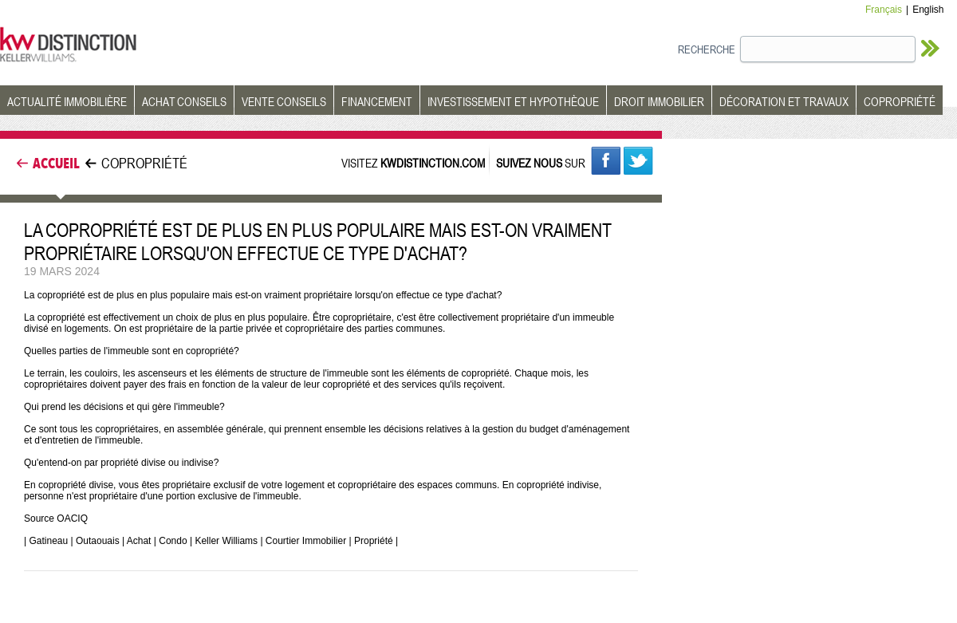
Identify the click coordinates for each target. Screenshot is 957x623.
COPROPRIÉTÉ (899, 101)
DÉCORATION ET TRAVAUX (784, 101)
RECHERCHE (706, 49)
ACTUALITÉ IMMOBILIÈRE (67, 101)
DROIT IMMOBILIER (659, 101)
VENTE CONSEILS (284, 101)
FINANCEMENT (376, 101)
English (927, 9)
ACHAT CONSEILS (184, 101)
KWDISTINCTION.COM (432, 163)
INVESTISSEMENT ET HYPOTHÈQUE (513, 101)
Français (883, 9)
